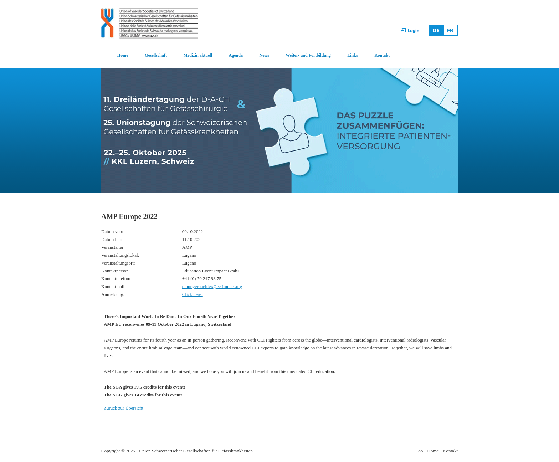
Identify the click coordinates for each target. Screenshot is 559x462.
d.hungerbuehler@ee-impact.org (212, 286)
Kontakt (382, 55)
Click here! (192, 294)
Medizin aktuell (198, 55)
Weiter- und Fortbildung (308, 55)
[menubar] (245, 55)
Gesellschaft (156, 55)
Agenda (236, 55)
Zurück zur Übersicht (123, 408)
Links (352, 55)
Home (122, 55)
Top (419, 450)
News (264, 55)
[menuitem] (115, 55)
